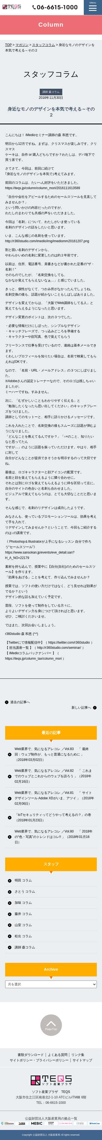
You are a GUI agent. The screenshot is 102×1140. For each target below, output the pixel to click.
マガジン (22, 45)
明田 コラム (23, 880)
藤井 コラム (23, 914)
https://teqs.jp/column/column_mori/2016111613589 (42, 188)
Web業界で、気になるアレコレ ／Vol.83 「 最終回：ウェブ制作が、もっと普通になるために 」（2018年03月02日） (52, 754)
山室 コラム (23, 925)
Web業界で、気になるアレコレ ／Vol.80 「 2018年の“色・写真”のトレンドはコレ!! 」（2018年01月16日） (54, 836)
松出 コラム (23, 936)
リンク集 (77, 1055)
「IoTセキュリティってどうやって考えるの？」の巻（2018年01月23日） (53, 817)
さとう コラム (25, 891)
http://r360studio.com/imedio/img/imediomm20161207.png (47, 241)
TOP (8, 45)
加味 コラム (23, 903)
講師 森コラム (25, 947)
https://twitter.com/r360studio (69, 642)
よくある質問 (57, 1055)
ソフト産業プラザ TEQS (51, 1084)
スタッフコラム (43, 45)
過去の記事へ (17, 702)
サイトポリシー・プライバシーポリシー (39, 1060)
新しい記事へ (84, 707)
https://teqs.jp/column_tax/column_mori (33, 658)
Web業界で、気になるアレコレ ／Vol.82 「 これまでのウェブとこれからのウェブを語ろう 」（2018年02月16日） (53, 776)
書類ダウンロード (31, 1055)
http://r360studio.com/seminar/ (59, 648)
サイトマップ (82, 1060)
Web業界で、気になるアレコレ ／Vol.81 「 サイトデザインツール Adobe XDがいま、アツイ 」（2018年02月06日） (54, 798)
